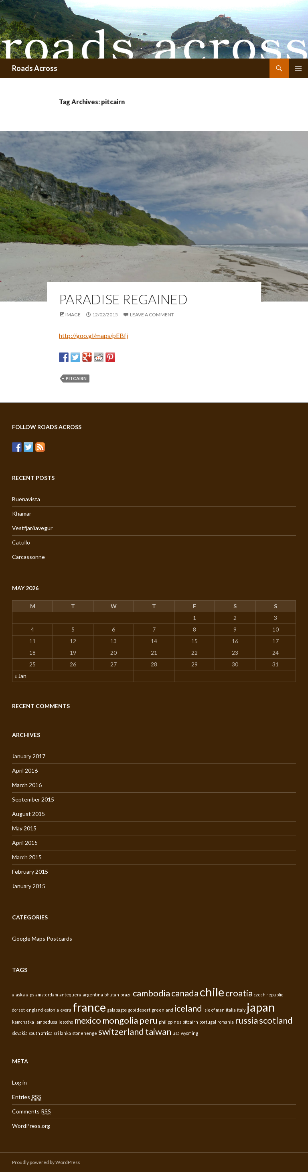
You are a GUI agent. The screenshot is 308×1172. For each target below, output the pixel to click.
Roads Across (34, 68)
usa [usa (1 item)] (176, 1033)
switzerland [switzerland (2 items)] (121, 1031)
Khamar (21, 513)
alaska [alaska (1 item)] (18, 994)
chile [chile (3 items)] (212, 992)
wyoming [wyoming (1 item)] (189, 1033)
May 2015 (24, 828)
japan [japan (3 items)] (261, 1007)
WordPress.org (31, 1125)
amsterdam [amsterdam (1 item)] (46, 994)
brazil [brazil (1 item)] (126, 994)
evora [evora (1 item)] (65, 1009)
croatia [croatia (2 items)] (239, 993)
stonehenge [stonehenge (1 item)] (84, 1033)
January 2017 (28, 756)
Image (73, 315)
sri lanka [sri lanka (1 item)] (62, 1033)
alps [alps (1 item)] (30, 994)
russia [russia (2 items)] (246, 1020)
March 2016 (27, 784)
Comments (31, 1111)
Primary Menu (298, 68)
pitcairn (76, 378)
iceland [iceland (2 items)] (188, 1008)
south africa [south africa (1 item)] (41, 1033)
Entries (26, 1097)
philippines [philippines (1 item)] (170, 1021)
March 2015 (27, 857)
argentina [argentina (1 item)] (93, 994)
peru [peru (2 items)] (148, 1020)
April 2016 (25, 770)
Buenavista (26, 499)
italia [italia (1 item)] (231, 1009)
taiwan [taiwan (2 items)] (158, 1031)
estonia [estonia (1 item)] (51, 1009)
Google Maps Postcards (42, 938)
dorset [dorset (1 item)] (18, 1009)
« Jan (20, 675)
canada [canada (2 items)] (185, 993)
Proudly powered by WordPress (46, 1162)
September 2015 (33, 799)
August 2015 (28, 813)
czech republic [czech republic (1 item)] (268, 994)
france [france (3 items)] (89, 1007)
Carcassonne (28, 556)
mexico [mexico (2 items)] (87, 1020)
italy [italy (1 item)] (241, 1009)
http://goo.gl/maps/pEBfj (93, 335)
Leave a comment (152, 315)
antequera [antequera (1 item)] (70, 994)
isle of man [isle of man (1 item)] (214, 1009)
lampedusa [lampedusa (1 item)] (46, 1021)
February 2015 (30, 871)
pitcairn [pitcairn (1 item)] (190, 1021)
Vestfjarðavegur (32, 527)
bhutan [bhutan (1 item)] (111, 994)
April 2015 (25, 842)
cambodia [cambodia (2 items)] (151, 993)
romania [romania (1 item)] (225, 1021)
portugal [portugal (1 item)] (207, 1021)
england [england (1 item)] (34, 1009)
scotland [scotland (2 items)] (276, 1020)
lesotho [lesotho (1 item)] (66, 1021)
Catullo (21, 542)
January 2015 (28, 886)
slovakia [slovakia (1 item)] (20, 1033)
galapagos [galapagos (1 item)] (117, 1009)
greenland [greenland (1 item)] (162, 1009)
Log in (19, 1082)
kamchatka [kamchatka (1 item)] (23, 1021)
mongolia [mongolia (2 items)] (120, 1020)
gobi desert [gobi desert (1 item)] (139, 1009)
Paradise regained (123, 299)
